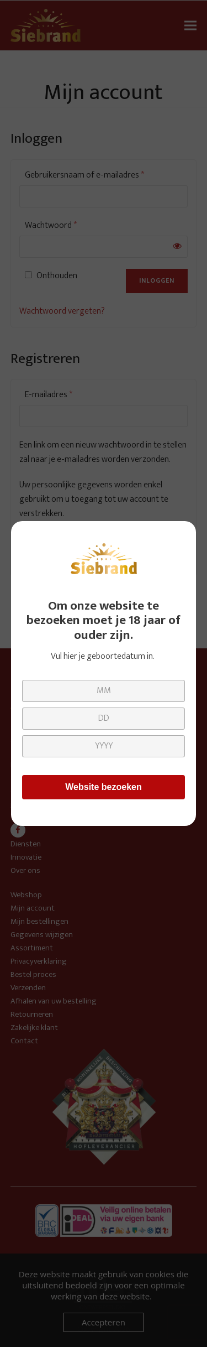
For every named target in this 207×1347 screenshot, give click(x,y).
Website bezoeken (103, 787)
